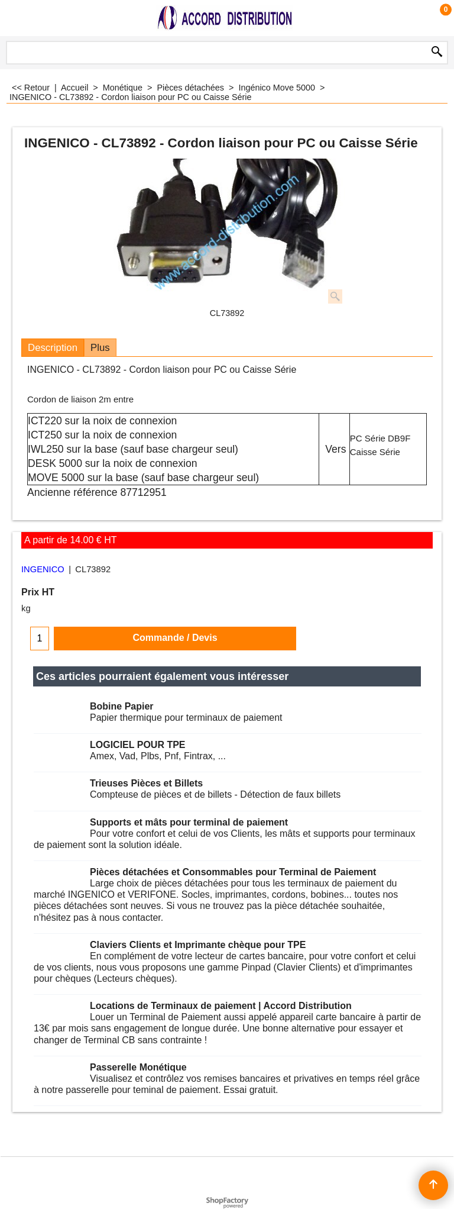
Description (52, 347)
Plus (100, 347)
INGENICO (42, 569)
